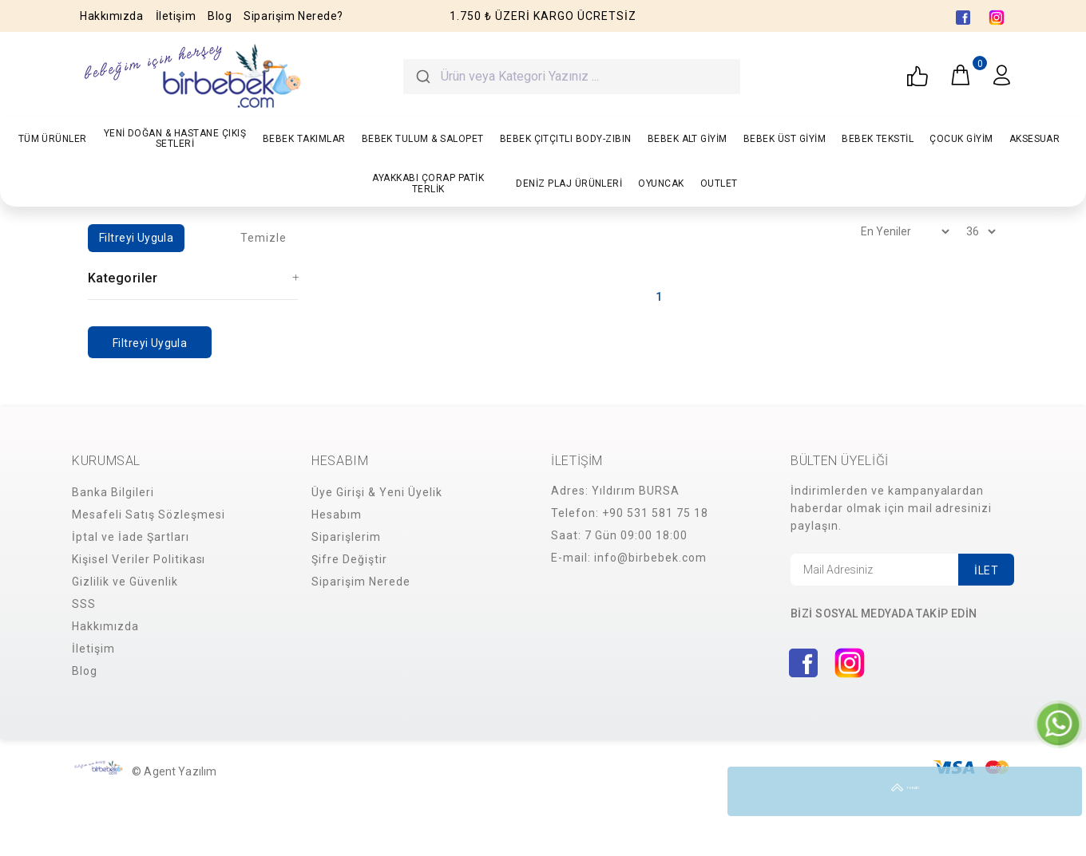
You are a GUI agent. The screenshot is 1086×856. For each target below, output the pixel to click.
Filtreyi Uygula (136, 237)
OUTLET (719, 183)
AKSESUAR (1034, 138)
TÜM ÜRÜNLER (52, 138)
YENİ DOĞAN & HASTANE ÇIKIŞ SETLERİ (175, 138)
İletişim (176, 16)
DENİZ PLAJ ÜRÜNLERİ (569, 183)
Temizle (263, 237)
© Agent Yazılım (174, 771)
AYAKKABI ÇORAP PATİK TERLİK (428, 183)
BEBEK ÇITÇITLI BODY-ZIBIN (566, 138)
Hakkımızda (112, 16)
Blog (220, 16)
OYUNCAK (661, 183)
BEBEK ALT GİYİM (687, 138)
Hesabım (336, 514)
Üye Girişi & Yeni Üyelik (376, 492)
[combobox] (571, 76)
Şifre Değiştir (349, 559)
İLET (986, 570)
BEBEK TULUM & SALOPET (423, 138)
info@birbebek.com (650, 557)
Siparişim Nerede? (293, 16)
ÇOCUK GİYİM (961, 138)
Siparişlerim (346, 537)
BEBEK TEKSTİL (878, 138)
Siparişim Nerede (360, 581)
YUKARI (1057, 791)
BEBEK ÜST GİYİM (784, 138)
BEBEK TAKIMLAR (304, 138)
